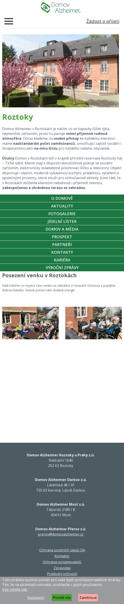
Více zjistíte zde (14, 589)
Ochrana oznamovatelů (62, 562)
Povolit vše (62, 597)
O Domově (62, 198)
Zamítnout (88, 597)
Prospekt (62, 236)
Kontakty (62, 252)
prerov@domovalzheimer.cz (61, 534)
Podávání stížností (62, 573)
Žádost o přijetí (102, 21)
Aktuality (62, 206)
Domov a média (62, 229)
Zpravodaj (62, 567)
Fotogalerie (62, 213)
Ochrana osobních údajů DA (62, 550)
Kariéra (62, 260)
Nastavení (35, 597)
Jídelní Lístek (62, 221)
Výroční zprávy (62, 267)
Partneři (62, 244)
